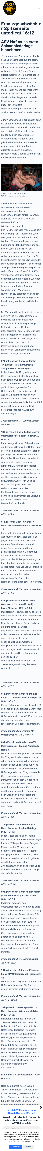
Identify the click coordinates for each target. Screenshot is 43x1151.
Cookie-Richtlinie (26, 1141)
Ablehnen (28, 1147)
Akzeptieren (16, 1147)
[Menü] (39, 8)
